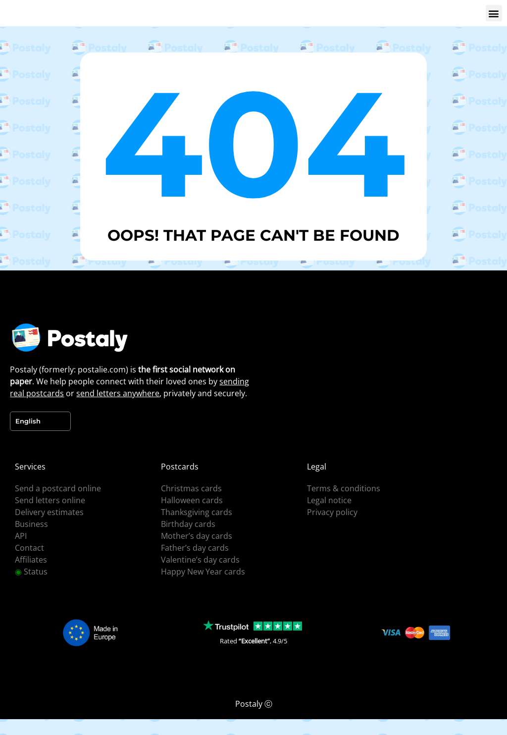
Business (31, 524)
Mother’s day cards (196, 535)
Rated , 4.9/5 (253, 640)
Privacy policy (332, 512)
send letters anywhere (117, 393)
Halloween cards (192, 500)
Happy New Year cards (203, 571)
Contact (29, 547)
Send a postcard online (58, 488)
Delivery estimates (49, 512)
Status (31, 571)
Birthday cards (188, 524)
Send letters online (50, 500)
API (21, 535)
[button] (494, 13)
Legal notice (329, 500)
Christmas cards (191, 488)
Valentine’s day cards (200, 559)
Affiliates (31, 559)
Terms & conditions (343, 488)
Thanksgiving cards (196, 512)
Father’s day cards (195, 547)
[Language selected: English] (40, 421)
